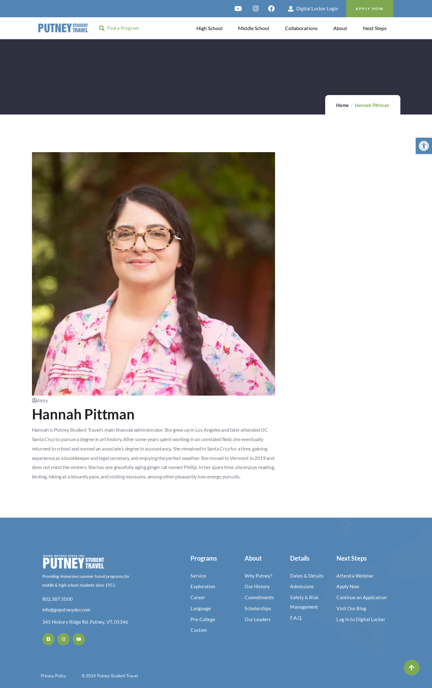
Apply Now (370, 8)
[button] (424, 146)
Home (342, 105)
